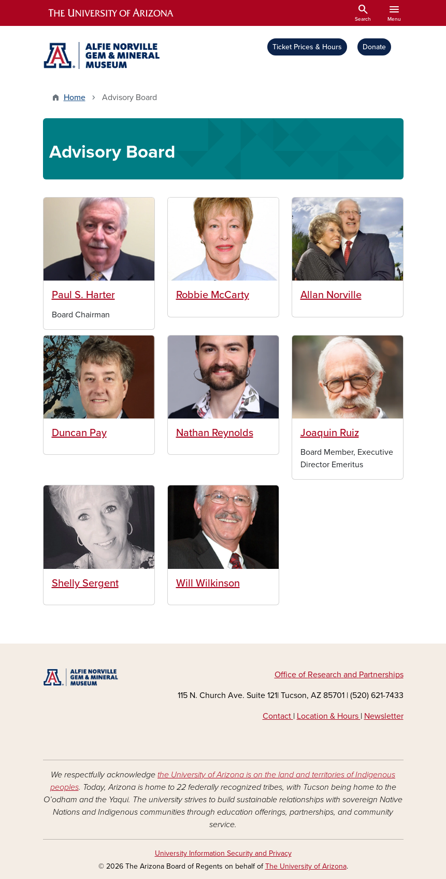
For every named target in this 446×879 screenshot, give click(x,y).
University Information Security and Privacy (223, 853)
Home (74, 97)
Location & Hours (329, 716)
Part (366, 674)
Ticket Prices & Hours (307, 47)
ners (381, 674)
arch (333, 674)
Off (281, 674)
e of (300, 674)
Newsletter (384, 716)
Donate (374, 47)
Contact (278, 716)
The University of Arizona (306, 866)
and (350, 674)
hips (396, 674)
